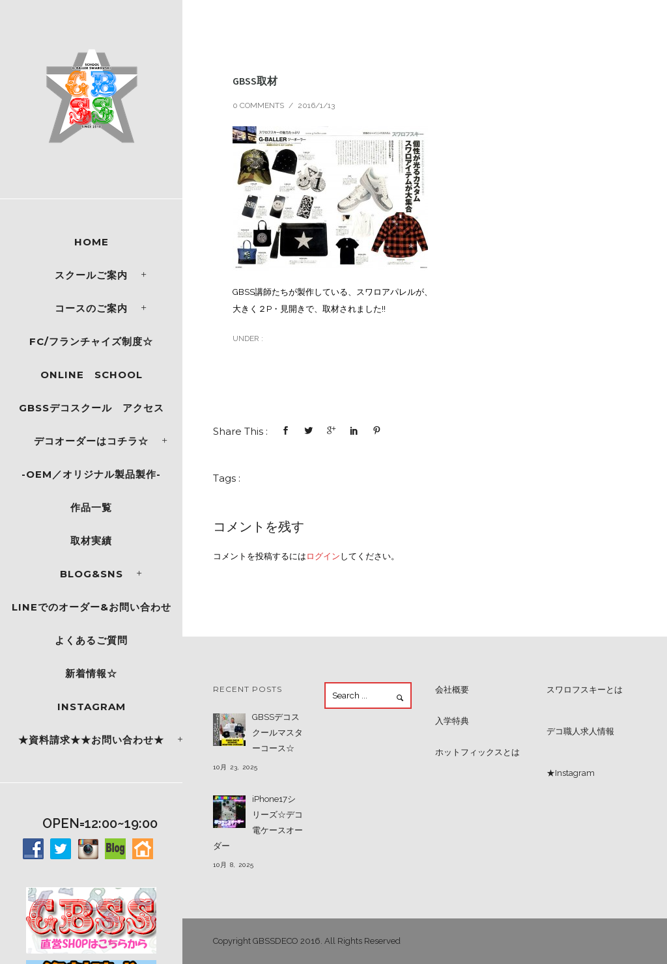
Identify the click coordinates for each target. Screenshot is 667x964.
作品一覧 (91, 507)
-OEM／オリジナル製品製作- (91, 474)
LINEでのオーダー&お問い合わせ (91, 607)
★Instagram (570, 773)
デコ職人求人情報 (580, 731)
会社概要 (452, 690)
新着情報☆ (91, 673)
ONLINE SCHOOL (91, 374)
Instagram (91, 706)
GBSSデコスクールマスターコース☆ (277, 732)
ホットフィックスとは (477, 752)
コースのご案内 (91, 308)
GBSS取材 (255, 80)
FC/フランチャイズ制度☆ (91, 341)
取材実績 (91, 540)
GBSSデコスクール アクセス (91, 408)
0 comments (258, 105)
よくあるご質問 (91, 640)
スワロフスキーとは (584, 690)
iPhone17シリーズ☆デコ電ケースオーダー (258, 822)
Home (91, 242)
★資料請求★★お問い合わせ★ (91, 740)
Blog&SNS (91, 574)
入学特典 (452, 721)
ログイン (323, 556)
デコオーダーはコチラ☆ (91, 441)
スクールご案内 (91, 275)
